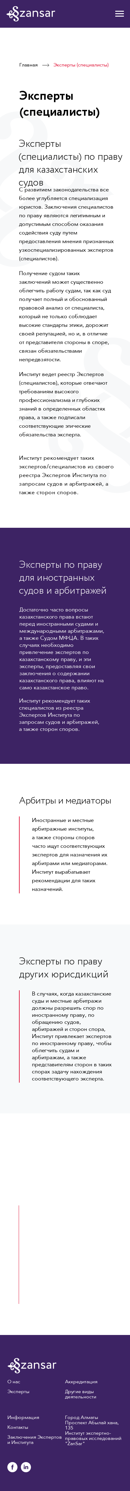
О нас (13, 1382)
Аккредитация (81, 1382)
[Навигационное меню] (119, 14)
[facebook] (12, 1470)
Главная (28, 65)
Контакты (17, 1427)
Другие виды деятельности (80, 1394)
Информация (23, 1417)
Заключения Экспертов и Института (34, 1440)
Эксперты (18, 1391)
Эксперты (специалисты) (81, 65)
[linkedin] (26, 1470)
